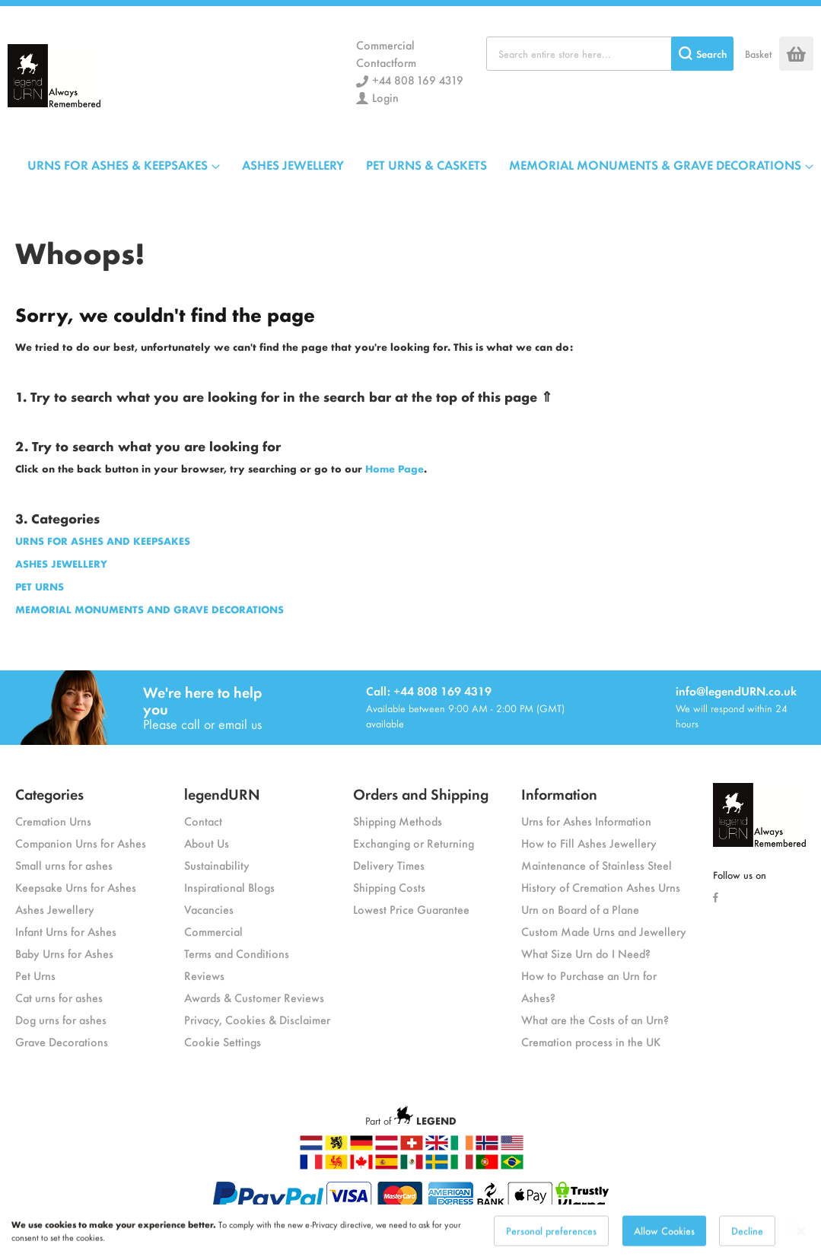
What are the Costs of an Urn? (595, 1019)
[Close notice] (801, 1242)
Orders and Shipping (420, 793)
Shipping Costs (389, 887)
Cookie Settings (222, 1041)
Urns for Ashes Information (586, 821)
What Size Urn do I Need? (586, 953)
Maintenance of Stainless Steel (596, 865)
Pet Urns (35, 975)
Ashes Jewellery (54, 909)
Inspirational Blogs (229, 887)
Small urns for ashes (64, 865)
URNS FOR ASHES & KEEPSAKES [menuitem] (117, 164)
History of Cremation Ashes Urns (600, 887)
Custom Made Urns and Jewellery (603, 931)
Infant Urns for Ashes (65, 931)
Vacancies (209, 909)
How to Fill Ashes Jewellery (589, 843)
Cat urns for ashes (59, 997)
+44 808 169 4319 (417, 80)
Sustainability (217, 865)
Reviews (204, 975)
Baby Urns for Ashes (64, 953)
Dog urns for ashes (61, 1019)
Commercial (385, 45)
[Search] (702, 54)
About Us (206, 843)
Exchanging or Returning (413, 843)
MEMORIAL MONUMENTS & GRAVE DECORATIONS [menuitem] (655, 164)
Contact (203, 821)
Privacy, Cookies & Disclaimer (257, 1019)
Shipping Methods (397, 821)
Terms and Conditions (236, 953)
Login (385, 97)
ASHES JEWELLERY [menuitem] (293, 164)
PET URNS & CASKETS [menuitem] (426, 164)
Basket (758, 53)
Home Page (394, 468)
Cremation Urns (53, 821)
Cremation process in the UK (590, 1041)
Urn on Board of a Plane (580, 909)
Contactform (386, 62)
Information (559, 793)
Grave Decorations (61, 1041)
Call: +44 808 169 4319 (429, 691)
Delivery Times (389, 865)
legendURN (222, 793)
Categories (49, 793)
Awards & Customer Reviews (254, 997)
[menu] (420, 164)
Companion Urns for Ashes (80, 843)
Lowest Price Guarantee (411, 909)
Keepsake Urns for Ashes (75, 887)
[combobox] (609, 54)
